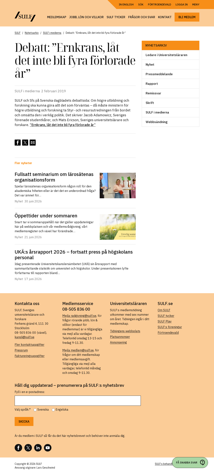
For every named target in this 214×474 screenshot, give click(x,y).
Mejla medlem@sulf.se (78, 350)
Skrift (150, 103)
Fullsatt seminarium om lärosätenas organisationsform (54, 177)
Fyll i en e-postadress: (30, 392)
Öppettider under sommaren (46, 215)
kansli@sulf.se (24, 337)
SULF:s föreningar (170, 327)
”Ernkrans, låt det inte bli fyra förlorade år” (63, 125)
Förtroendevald (159, 4)
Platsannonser (120, 337)
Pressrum (21, 350)
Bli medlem (187, 17)
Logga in (182, 4)
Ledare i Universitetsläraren (166, 55)
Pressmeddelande (159, 74)
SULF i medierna (157, 112)
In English (126, 4)
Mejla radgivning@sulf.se (79, 316)
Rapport (152, 84)
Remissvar (153, 93)
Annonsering (118, 342)
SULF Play (165, 321)
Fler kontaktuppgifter (29, 344)
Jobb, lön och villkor (86, 17)
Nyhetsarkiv (156, 45)
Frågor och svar (141, 17)
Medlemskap (56, 17)
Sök (140, 4)
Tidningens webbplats (125, 331)
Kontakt (165, 17)
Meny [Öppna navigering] (195, 4)
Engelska (62, 409)
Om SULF (164, 310)
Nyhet (150, 64)
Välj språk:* (23, 409)
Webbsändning (156, 122)
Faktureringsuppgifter (29, 356)
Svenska (43, 409)
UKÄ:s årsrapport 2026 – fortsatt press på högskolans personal (74, 255)
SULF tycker (116, 17)
